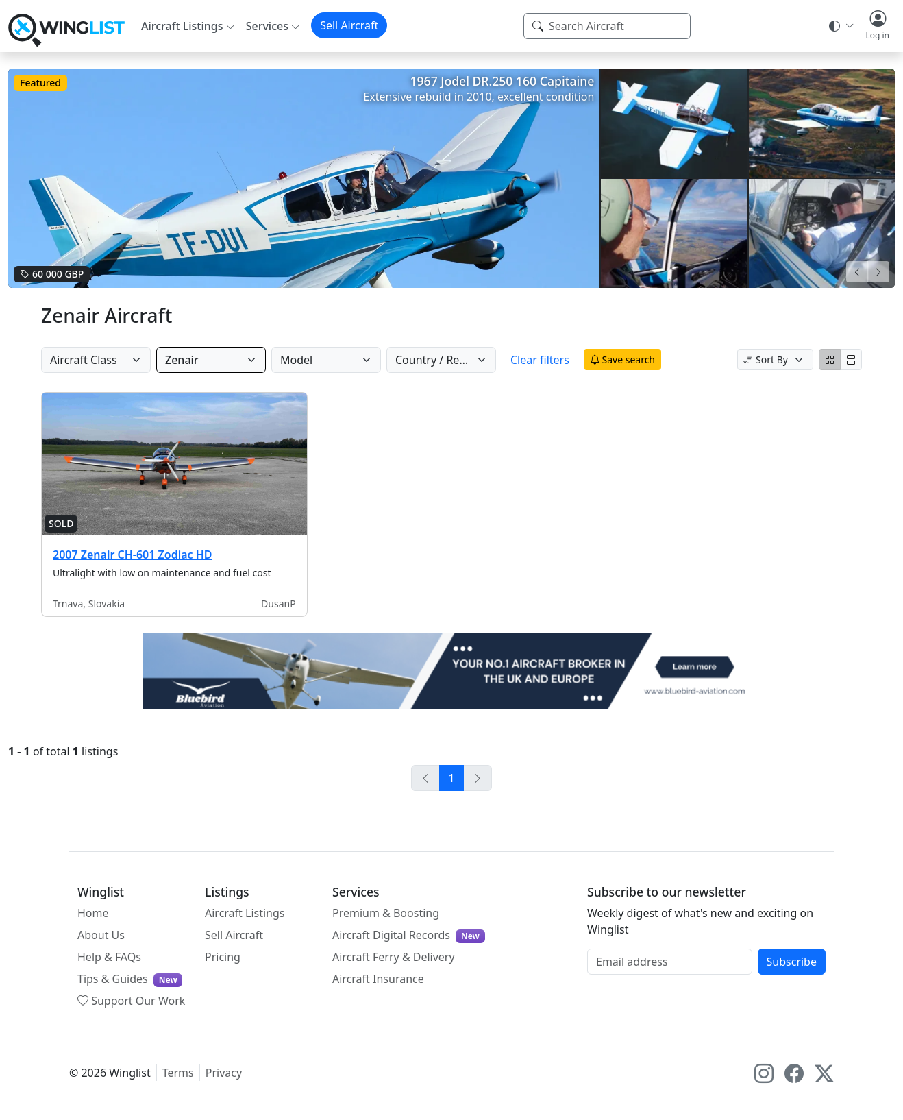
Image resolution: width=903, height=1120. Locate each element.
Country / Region (438, 359)
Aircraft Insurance (378, 978)
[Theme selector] (840, 26)
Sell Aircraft (349, 25)
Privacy (224, 1072)
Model (296, 359)
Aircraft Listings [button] (182, 26)
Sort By (765, 359)
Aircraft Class (83, 359)
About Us (101, 934)
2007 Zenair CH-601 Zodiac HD (132, 554)
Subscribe (792, 961)
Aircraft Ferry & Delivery (393, 956)
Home (93, 913)
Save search (634, 359)
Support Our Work (131, 1000)
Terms (178, 1072)
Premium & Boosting (385, 913)
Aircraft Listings (245, 913)
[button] (877, 26)
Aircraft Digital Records (408, 935)
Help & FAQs (109, 956)
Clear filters (551, 359)
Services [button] (267, 26)
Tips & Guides (129, 979)
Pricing (222, 956)
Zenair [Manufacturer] (182, 359)
